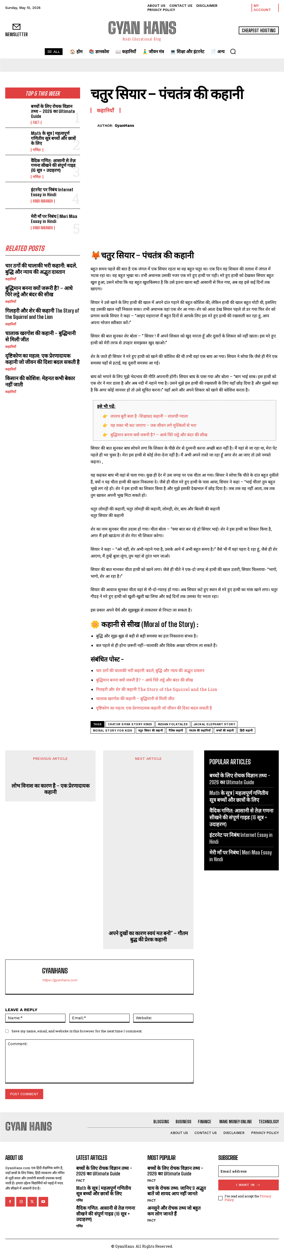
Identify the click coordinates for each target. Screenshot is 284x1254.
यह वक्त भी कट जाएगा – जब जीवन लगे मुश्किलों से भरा (153, 425)
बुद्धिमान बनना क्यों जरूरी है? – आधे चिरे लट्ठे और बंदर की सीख (39, 291)
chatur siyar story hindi (130, 724)
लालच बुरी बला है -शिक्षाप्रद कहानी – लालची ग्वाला (149, 416)
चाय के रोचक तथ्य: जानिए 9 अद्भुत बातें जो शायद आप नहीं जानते (176, 1191)
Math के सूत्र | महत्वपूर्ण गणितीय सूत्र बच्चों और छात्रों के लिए (53, 138)
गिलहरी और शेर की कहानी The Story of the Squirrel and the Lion (42, 313)
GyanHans (124, 125)
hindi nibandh (43, 201)
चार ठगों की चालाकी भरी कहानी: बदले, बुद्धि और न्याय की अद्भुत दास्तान (41, 268)
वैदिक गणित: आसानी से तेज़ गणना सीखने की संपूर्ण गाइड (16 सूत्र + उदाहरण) (53, 165)
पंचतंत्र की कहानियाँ (200, 730)
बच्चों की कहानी (225, 730)
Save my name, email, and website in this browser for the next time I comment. (77, 1031)
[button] (233, 51)
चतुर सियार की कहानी (150, 730)
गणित (37, 150)
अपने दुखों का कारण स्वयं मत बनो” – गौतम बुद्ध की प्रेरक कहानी (148, 936)
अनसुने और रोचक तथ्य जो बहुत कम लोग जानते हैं (174, 1211)
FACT (36, 122)
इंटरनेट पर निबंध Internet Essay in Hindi (52, 192)
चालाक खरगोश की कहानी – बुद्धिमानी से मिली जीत (40, 336)
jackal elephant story (214, 724)
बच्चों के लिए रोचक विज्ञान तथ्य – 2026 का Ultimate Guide (53, 111)
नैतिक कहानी (176, 730)
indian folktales (173, 724)
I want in (248, 1185)
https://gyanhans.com (59, 980)
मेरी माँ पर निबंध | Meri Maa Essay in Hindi (54, 219)
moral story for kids (112, 730)
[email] (248, 1171)
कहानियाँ (10, 279)
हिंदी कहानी (246, 730)
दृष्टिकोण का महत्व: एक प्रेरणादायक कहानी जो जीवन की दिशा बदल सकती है (42, 358)
